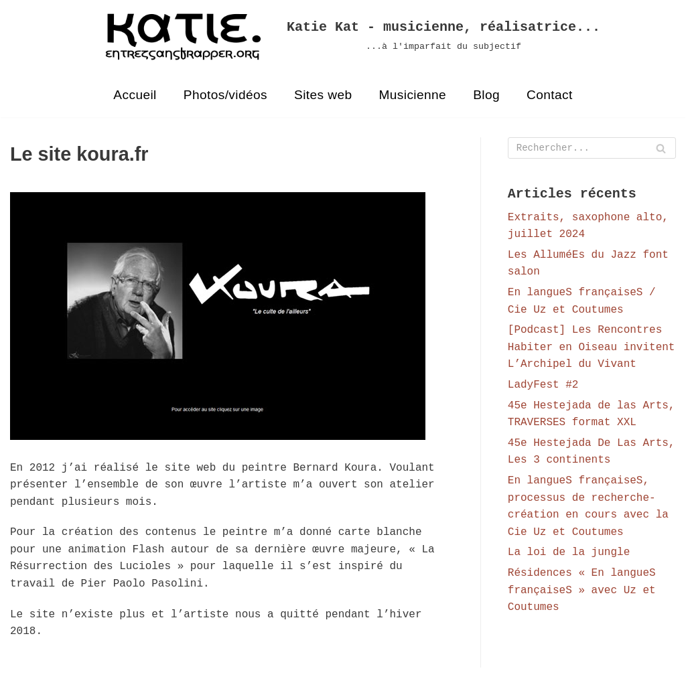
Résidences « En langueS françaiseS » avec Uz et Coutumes (582, 592)
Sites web (323, 95)
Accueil (134, 95)
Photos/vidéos (225, 95)
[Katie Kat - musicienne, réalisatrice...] (343, 36)
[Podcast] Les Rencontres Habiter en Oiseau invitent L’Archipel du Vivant (591, 349)
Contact (550, 95)
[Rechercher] (592, 149)
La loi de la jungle (569, 555)
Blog (487, 95)
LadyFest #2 (543, 387)
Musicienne (413, 95)
